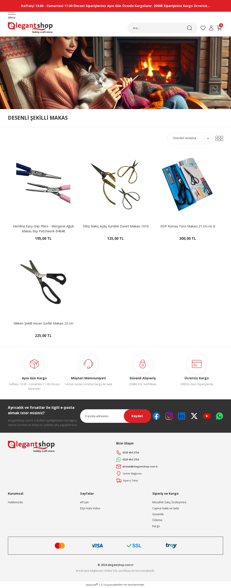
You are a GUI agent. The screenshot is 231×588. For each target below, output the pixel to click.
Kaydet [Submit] (137, 416)
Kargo (156, 526)
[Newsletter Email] (115, 416)
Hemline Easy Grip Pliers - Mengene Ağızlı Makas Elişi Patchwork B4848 (43, 228)
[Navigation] (12, 16)
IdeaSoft (92, 585)
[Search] (162, 28)
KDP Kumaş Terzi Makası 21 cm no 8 (187, 226)
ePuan (84, 502)
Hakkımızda (15, 502)
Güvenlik (158, 514)
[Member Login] (211, 28)
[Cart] (219, 28)
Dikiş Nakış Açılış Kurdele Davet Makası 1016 (115, 226)
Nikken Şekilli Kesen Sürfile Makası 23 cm (43, 323)
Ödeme (157, 520)
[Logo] (30, 28)
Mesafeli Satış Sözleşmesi (169, 502)
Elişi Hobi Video (90, 508)
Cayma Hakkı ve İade (165, 508)
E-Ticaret (106, 585)
